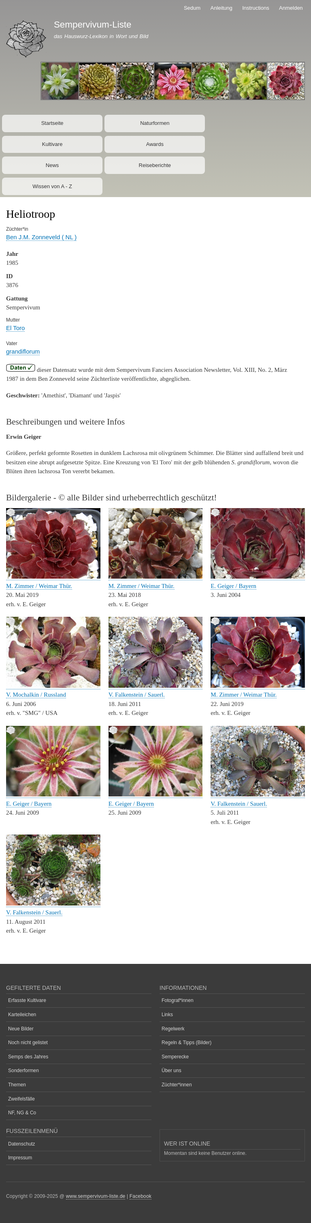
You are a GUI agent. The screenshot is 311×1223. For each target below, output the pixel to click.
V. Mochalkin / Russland (36, 694)
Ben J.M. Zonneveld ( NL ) (41, 237)
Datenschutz (21, 1144)
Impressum (20, 1158)
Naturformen (154, 123)
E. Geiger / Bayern (233, 586)
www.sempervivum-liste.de (96, 1196)
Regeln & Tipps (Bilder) (186, 1042)
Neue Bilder (21, 1029)
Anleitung (221, 8)
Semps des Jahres (28, 1057)
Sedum (192, 8)
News (52, 165)
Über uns (171, 1070)
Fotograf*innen (178, 1000)
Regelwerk (173, 1029)
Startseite (52, 123)
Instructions (255, 8)
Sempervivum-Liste (93, 24)
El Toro (15, 327)
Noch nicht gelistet (28, 1042)
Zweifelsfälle (21, 1099)
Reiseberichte (155, 165)
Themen (17, 1085)
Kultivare (52, 144)
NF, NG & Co (22, 1113)
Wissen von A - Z (52, 186)
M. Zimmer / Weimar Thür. (39, 586)
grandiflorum (23, 351)
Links (167, 1014)
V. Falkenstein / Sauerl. (137, 694)
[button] (53, 576)
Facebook (140, 1196)
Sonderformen (23, 1070)
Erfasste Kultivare (27, 1000)
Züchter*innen (177, 1085)
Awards (155, 144)
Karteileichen (22, 1014)
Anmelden (291, 8)
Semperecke (175, 1057)
